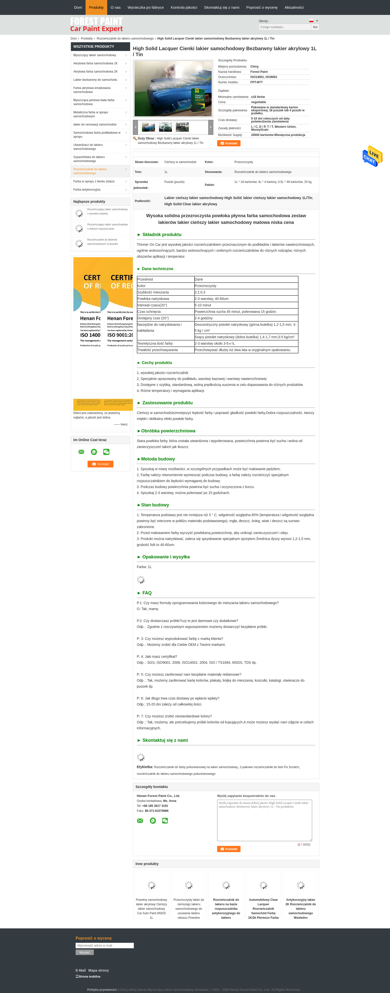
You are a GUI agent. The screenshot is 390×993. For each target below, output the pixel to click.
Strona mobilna (88, 976)
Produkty (96, 7)
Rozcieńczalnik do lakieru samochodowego (125, 38)
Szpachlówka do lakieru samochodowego (89, 159)
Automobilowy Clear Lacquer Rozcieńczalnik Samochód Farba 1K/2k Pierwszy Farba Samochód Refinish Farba (263, 913)
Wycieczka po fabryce (146, 7)
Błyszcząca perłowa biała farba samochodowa (93, 102)
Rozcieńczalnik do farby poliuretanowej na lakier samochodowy (196, 767)
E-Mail (81, 970)
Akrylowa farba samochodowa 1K (95, 63)
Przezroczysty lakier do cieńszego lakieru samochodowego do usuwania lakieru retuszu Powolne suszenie (188, 911)
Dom (78, 7)
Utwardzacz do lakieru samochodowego (88, 147)
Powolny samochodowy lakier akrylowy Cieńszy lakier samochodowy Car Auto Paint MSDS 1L (151, 908)
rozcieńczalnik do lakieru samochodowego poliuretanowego (176, 774)
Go (315, 27)
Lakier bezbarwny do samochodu (95, 80)
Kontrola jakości (184, 7)
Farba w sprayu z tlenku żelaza (93, 181)
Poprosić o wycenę (262, 7)
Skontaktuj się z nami (222, 7)
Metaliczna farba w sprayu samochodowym (90, 114)
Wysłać (84, 952)
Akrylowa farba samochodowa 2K (95, 71)
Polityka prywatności (102, 990)
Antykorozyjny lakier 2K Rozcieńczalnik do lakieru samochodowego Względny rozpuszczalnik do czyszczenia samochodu (301, 915)
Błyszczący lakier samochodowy (94, 55)
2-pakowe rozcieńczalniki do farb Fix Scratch (269, 767)
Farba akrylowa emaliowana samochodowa (91, 90)
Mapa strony (98, 970)
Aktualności (294, 7)
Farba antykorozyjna (86, 189)
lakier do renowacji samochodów (94, 124)
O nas (116, 7)
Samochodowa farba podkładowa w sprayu (96, 134)
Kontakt (231, 143)
